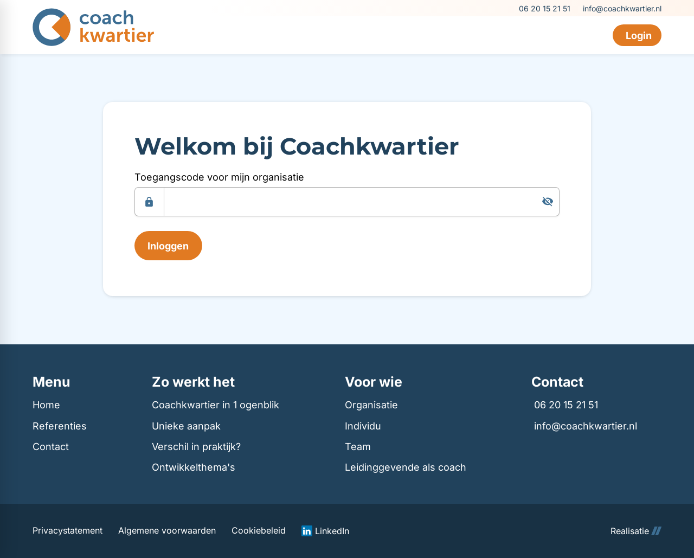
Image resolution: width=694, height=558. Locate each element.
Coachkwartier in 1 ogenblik (215, 405)
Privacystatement (67, 530)
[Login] (637, 35)
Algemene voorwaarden (167, 530)
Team (358, 446)
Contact (51, 446)
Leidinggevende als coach (405, 467)
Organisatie (371, 405)
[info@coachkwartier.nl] (621, 8)
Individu (363, 426)
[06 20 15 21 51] (543, 8)
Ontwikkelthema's (193, 467)
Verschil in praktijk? (196, 446)
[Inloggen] (168, 245)
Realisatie (636, 530)
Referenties (60, 426)
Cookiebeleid (259, 530)
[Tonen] (547, 201)
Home (46, 405)
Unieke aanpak (186, 426)
